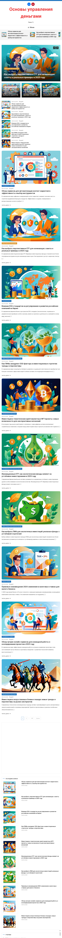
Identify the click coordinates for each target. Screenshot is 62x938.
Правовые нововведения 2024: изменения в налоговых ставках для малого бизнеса (38, 886)
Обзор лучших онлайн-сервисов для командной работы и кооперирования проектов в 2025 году (39, 901)
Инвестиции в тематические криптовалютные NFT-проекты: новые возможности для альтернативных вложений (21, 145)
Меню (31, 27)
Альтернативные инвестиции (9, 413)
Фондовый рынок (7, 300)
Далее (38, 718)
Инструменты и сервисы (8, 185)
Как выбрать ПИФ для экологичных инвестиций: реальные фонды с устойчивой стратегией (40, 872)
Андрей (14, 71)
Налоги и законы (6, 581)
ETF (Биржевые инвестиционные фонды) (12, 468)
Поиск (31, 22)
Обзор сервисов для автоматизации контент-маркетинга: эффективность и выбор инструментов (17, 34)
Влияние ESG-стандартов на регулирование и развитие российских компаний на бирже (50, 91)
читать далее (6, 205)
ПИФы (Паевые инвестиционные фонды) (12, 358)
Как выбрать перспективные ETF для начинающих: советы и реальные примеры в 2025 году (46, 34)
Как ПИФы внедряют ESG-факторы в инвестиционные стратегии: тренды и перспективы (20, 135)
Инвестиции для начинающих (12, 68)
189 (32, 718)
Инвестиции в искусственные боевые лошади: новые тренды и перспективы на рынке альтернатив (38, 916)
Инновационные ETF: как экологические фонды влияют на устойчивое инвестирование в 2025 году (40, 857)
